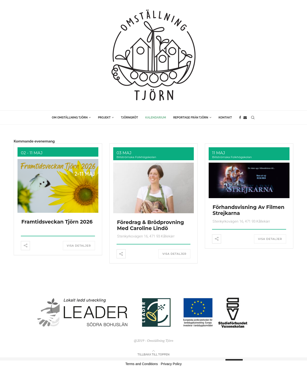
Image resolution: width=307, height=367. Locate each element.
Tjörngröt (129, 117)
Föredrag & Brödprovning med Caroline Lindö (150, 225)
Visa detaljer (79, 245)
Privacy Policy (171, 364)
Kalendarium (155, 117)
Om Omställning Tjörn (70, 117)
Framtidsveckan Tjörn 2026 (57, 222)
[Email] (245, 117)
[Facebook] (240, 117)
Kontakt (225, 117)
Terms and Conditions (141, 364)
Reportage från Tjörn (190, 117)
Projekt (104, 117)
